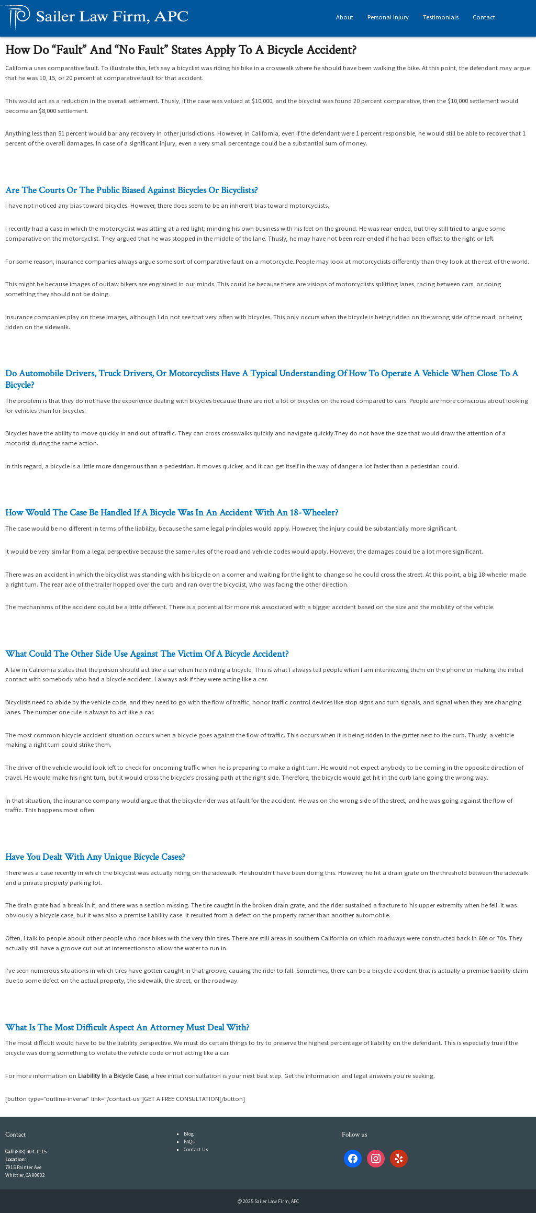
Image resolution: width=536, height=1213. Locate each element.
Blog (189, 1133)
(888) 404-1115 (31, 1151)
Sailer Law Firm (94, 18)
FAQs (189, 1141)
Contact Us (196, 1149)
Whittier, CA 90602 (25, 1175)
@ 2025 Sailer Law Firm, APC (268, 1201)
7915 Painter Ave (23, 1167)
